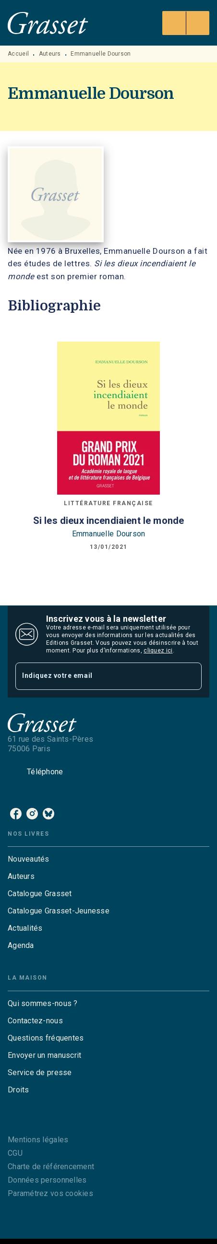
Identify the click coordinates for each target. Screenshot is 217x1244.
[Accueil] (48, 23)
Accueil (18, 53)
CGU (15, 1153)
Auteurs (50, 53)
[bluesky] (48, 814)
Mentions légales (38, 1139)
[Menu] (185, 23)
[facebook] (16, 814)
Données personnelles (47, 1180)
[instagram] (32, 814)
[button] (108, 859)
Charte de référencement (51, 1166)
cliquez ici (158, 650)
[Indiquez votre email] (96, 676)
